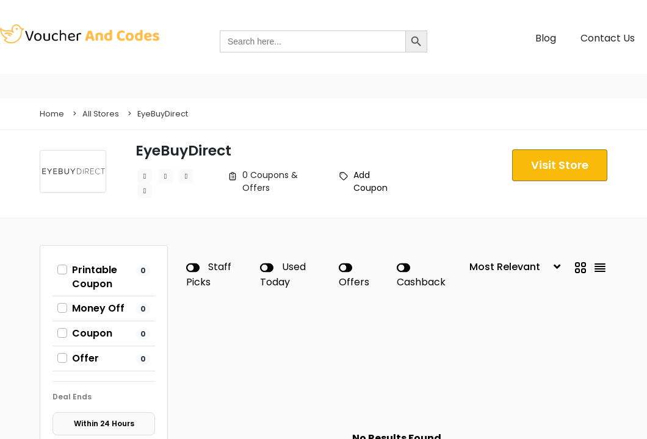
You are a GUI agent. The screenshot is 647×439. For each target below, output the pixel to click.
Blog (545, 38)
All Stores (100, 114)
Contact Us (607, 38)
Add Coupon (370, 181)
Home (52, 114)
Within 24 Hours (104, 423)
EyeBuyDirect (162, 114)
